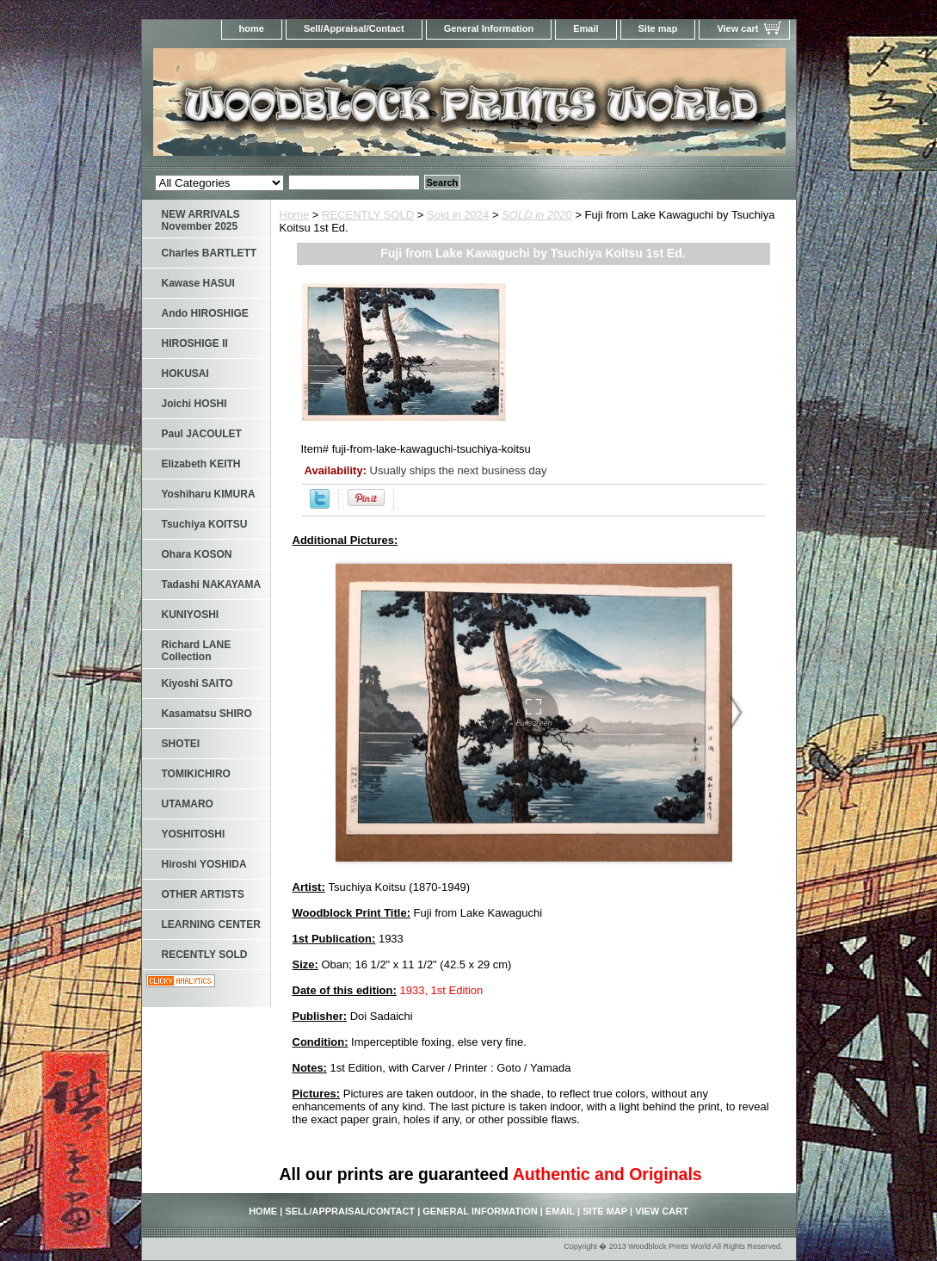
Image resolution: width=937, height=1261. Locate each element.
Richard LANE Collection (196, 651)
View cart (737, 28)
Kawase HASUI (198, 283)
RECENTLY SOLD (368, 214)
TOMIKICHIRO (196, 774)
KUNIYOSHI (190, 615)
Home (295, 214)
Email (585, 28)
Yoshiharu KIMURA (209, 494)
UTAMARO (187, 804)
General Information (489, 28)
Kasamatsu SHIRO (207, 714)
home (251, 28)
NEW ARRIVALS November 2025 (201, 220)
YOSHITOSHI (193, 834)
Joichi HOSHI (194, 404)
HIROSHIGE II (195, 343)
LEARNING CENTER (211, 924)
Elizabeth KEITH (201, 464)
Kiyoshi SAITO (197, 683)
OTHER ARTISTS (203, 894)
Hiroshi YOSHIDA (204, 864)
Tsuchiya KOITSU (205, 524)
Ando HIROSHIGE (205, 313)
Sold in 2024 (458, 214)
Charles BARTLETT (209, 253)
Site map (658, 28)
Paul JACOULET (202, 434)
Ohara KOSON (197, 554)
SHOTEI (181, 744)
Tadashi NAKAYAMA (212, 584)
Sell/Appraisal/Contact (354, 28)
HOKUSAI (185, 374)
